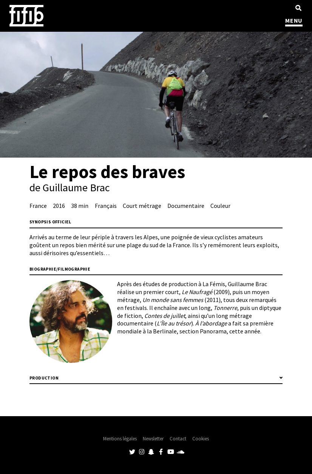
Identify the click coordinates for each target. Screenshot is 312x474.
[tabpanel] (156, 95)
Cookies (200, 438)
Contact (178, 438)
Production (44, 378)
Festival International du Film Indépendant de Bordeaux (26, 15)
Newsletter (153, 438)
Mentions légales (120, 438)
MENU (294, 20)
